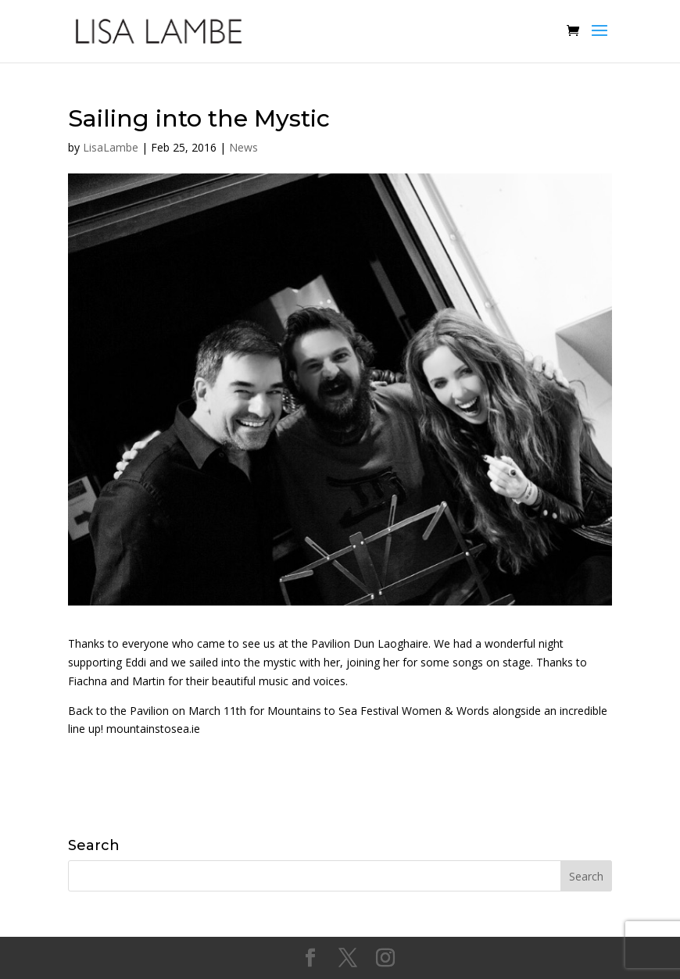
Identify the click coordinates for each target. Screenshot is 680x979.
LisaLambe (110, 147)
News (243, 147)
